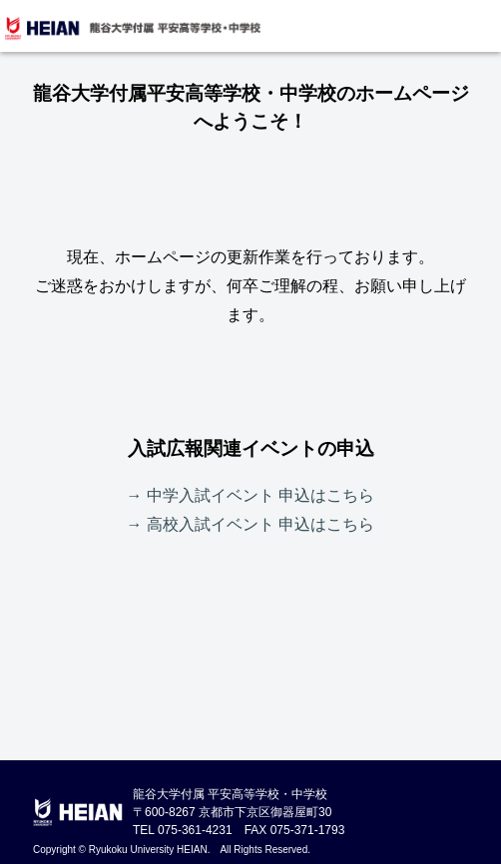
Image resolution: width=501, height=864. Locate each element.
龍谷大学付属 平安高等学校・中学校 (131, 28)
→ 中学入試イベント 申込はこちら (251, 495)
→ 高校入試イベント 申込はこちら (251, 524)
